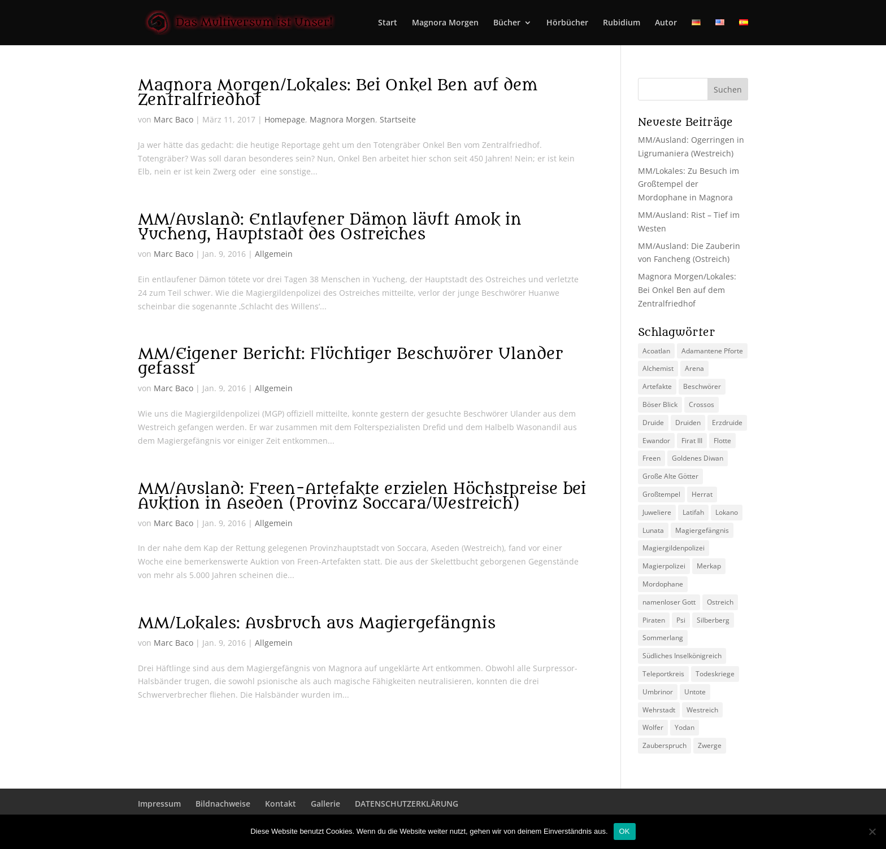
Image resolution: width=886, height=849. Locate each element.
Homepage (284, 119)
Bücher (506, 23)
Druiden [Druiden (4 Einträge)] (688, 422)
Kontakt (280, 803)
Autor (666, 23)
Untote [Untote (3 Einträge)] (695, 692)
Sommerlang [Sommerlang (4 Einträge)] (662, 637)
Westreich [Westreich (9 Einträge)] (702, 710)
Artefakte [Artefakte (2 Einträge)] (657, 386)
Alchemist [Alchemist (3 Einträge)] (658, 368)
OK (624, 831)
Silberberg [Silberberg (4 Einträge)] (713, 620)
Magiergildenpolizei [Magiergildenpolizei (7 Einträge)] (673, 548)
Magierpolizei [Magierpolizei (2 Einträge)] (663, 566)
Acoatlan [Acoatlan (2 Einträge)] (656, 351)
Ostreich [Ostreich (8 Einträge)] (720, 602)
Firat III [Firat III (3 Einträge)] (691, 440)
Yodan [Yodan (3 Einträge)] (684, 727)
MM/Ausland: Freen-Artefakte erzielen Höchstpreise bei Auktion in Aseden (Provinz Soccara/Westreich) (362, 496)
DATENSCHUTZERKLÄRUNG (406, 803)
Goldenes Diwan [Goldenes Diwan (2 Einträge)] (697, 458)
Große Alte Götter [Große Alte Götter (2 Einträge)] (670, 476)
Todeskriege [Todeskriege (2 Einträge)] (715, 674)
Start (387, 23)
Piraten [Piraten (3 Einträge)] (653, 620)
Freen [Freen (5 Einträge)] (651, 458)
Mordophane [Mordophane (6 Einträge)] (662, 584)
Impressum (159, 803)
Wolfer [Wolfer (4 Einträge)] (652, 727)
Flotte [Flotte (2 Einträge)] (722, 440)
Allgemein (274, 253)
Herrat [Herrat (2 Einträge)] (702, 494)
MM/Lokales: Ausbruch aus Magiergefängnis (317, 623)
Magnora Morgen (445, 23)
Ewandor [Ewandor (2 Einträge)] (656, 440)
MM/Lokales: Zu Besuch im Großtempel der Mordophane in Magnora (688, 184)
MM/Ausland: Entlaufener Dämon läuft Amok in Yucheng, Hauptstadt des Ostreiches (330, 227)
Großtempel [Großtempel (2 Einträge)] (661, 494)
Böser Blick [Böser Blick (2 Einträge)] (659, 404)
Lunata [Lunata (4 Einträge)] (653, 530)
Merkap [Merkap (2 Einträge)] (709, 566)
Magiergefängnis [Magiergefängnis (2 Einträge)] (702, 530)
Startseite (398, 119)
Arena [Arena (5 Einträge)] (694, 368)
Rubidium (621, 23)
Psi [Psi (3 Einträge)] (680, 620)
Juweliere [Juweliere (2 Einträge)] (656, 512)
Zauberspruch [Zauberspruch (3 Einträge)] (664, 745)
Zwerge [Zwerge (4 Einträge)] (710, 745)
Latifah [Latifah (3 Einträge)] (693, 512)
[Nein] (872, 831)
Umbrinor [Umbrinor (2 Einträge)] (657, 692)
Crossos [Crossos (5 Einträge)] (701, 404)
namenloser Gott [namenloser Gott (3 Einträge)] (669, 602)
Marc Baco (173, 119)
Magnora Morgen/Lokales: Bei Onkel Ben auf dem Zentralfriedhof (337, 92)
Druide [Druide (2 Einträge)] (653, 422)
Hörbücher (567, 23)
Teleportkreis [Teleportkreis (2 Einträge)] (663, 674)
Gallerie (325, 803)
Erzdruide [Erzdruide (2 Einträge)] (727, 422)
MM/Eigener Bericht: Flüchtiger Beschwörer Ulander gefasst (350, 361)
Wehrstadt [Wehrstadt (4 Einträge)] (658, 710)
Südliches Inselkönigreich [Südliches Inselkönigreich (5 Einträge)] (682, 655)
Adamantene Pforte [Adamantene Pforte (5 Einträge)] (712, 351)
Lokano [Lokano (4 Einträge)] (726, 512)
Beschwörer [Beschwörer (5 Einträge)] (702, 386)
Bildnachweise (223, 803)
